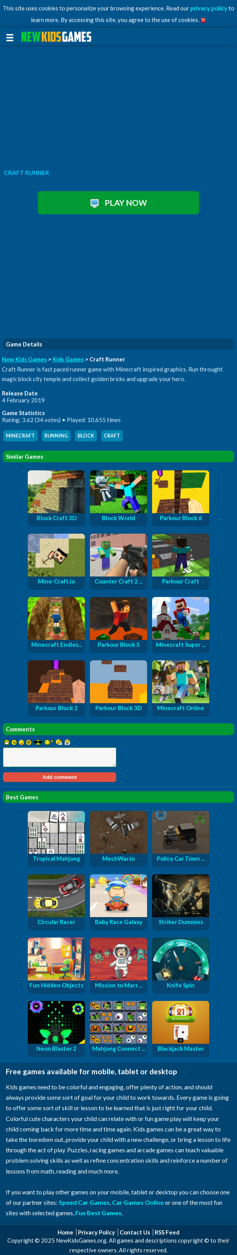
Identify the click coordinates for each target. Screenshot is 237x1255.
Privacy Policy (96, 1232)
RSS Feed (167, 1232)
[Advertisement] (118, 106)
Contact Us (135, 1232)
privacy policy (208, 8)
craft (112, 436)
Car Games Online (138, 1202)
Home (65, 1232)
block (86, 436)
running (56, 436)
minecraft (20, 436)
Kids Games (68, 359)
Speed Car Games (84, 1202)
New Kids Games (24, 359)
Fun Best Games (98, 1212)
